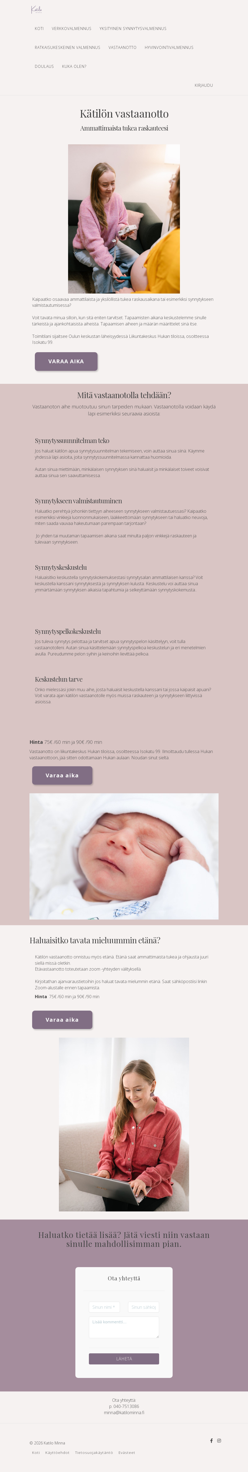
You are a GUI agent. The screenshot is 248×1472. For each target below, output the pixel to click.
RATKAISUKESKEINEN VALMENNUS (67, 47)
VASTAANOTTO (123, 47)
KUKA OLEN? (74, 66)
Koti (36, 1452)
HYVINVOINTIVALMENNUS (169, 47)
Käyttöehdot (57, 1452)
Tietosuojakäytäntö (94, 1452)
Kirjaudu (204, 85)
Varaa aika (62, 775)
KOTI (39, 28)
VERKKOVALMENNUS (72, 28)
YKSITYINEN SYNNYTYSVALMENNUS (133, 28)
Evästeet (127, 1452)
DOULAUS (44, 66)
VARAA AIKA (66, 361)
